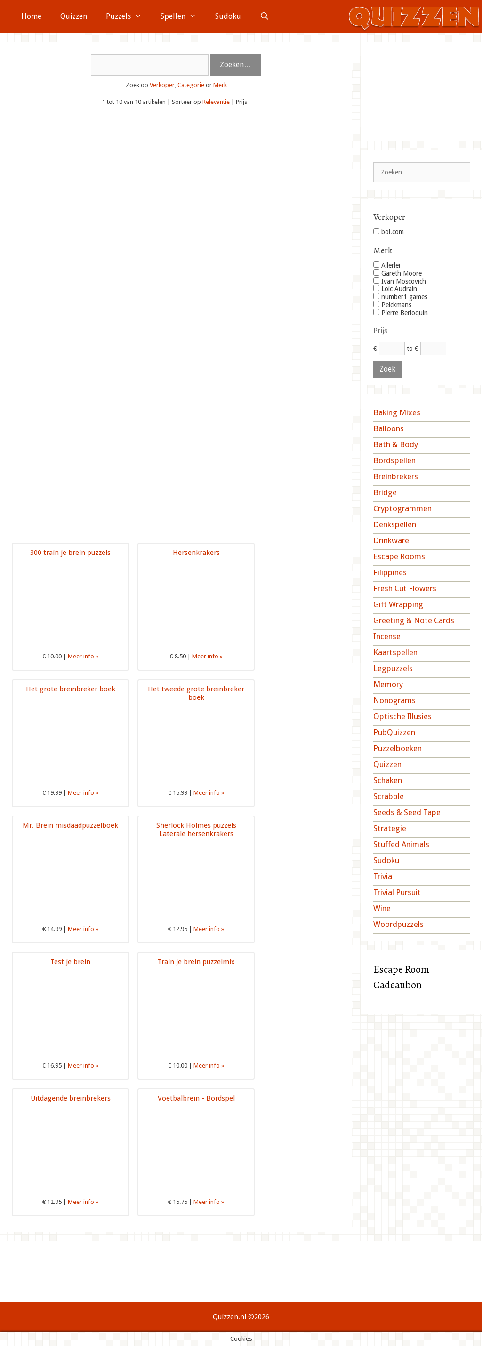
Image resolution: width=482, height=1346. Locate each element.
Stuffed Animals (401, 844)
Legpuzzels (393, 668)
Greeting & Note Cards (413, 620)
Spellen (183, 16)
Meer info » (83, 656)
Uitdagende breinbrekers (71, 1098)
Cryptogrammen (402, 508)
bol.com (388, 232)
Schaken (387, 780)
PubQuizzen (394, 732)
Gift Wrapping (398, 604)
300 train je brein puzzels (70, 552)
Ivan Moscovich (399, 281)
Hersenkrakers (196, 552)
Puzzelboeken (397, 748)
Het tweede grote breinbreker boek (196, 693)
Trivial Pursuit (397, 892)
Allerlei (386, 265)
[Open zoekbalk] (264, 16)
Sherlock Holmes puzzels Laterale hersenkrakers (196, 829)
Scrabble (388, 796)
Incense (387, 636)
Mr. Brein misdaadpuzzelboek (70, 825)
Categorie (190, 84)
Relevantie (216, 101)
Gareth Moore (397, 273)
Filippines (390, 572)
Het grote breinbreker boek (70, 689)
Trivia (382, 876)
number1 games (400, 297)
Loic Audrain (395, 289)
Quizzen (73, 16)
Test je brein (70, 962)
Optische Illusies (402, 716)
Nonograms (394, 700)
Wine (382, 908)
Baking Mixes (396, 412)
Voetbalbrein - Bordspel (196, 1098)
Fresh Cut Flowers (404, 588)
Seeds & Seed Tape (407, 812)
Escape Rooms (399, 556)
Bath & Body (395, 444)
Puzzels (128, 16)
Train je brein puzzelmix (196, 962)
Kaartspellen (395, 652)
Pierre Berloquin (400, 313)
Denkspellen (394, 524)
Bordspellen (394, 460)
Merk (220, 84)
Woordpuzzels (398, 924)
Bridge (385, 492)
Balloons (388, 428)
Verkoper (162, 84)
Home (31, 16)
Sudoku (228, 16)
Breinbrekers (395, 476)
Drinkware (391, 540)
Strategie (389, 828)
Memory (388, 684)
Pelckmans (392, 305)
